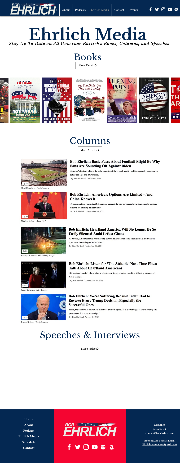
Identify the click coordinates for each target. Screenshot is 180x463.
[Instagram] (163, 9)
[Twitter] (157, 9)
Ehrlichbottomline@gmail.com (159, 444)
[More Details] (88, 65)
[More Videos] (90, 348)
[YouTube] (169, 9)
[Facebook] (150, 9)
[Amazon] (111, 447)
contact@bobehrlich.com (160, 433)
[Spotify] (176, 9)
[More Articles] (90, 150)
